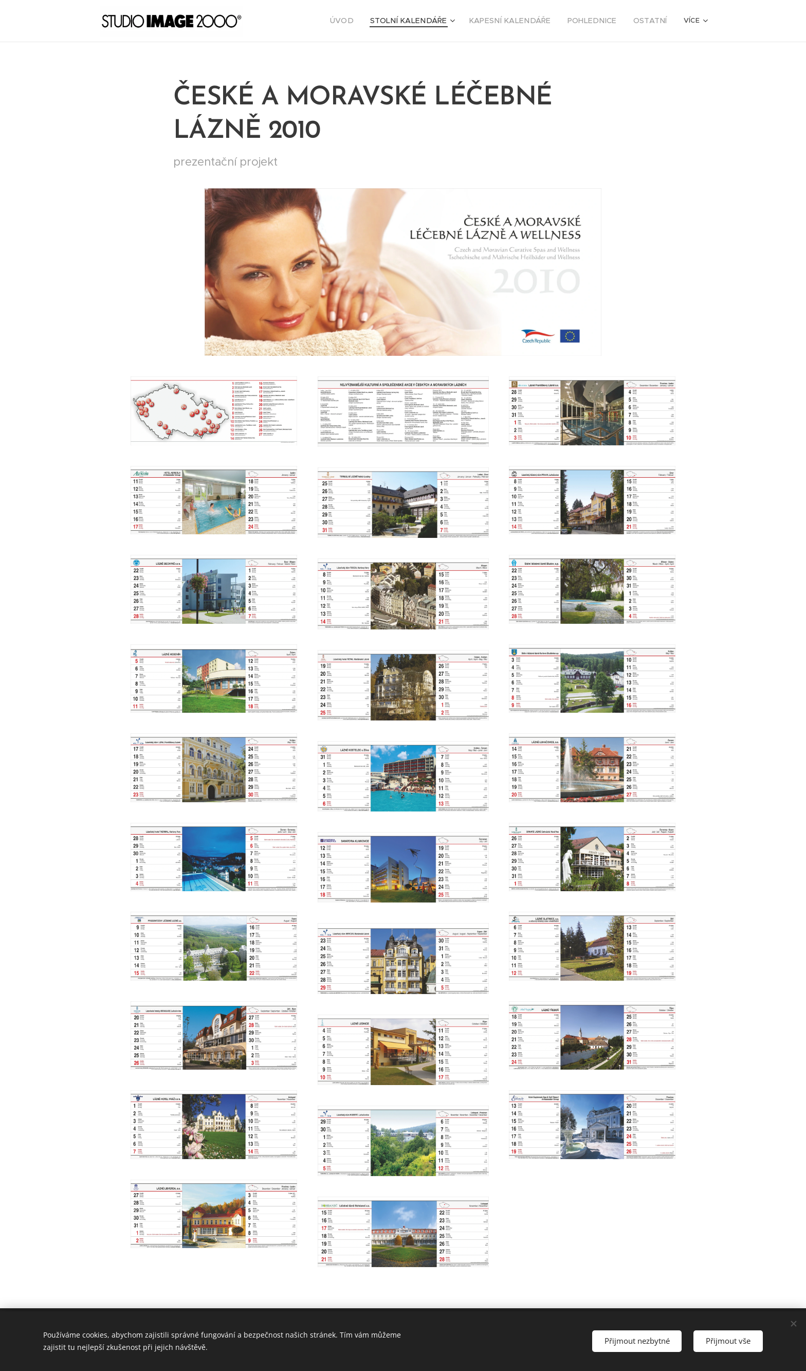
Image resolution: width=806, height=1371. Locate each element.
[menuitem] (316, 21)
